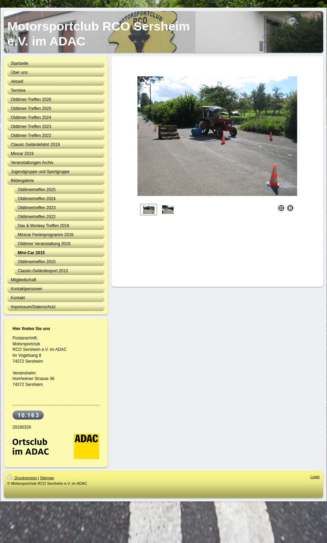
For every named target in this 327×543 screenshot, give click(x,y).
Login (315, 477)
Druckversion (22, 478)
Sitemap (47, 478)
